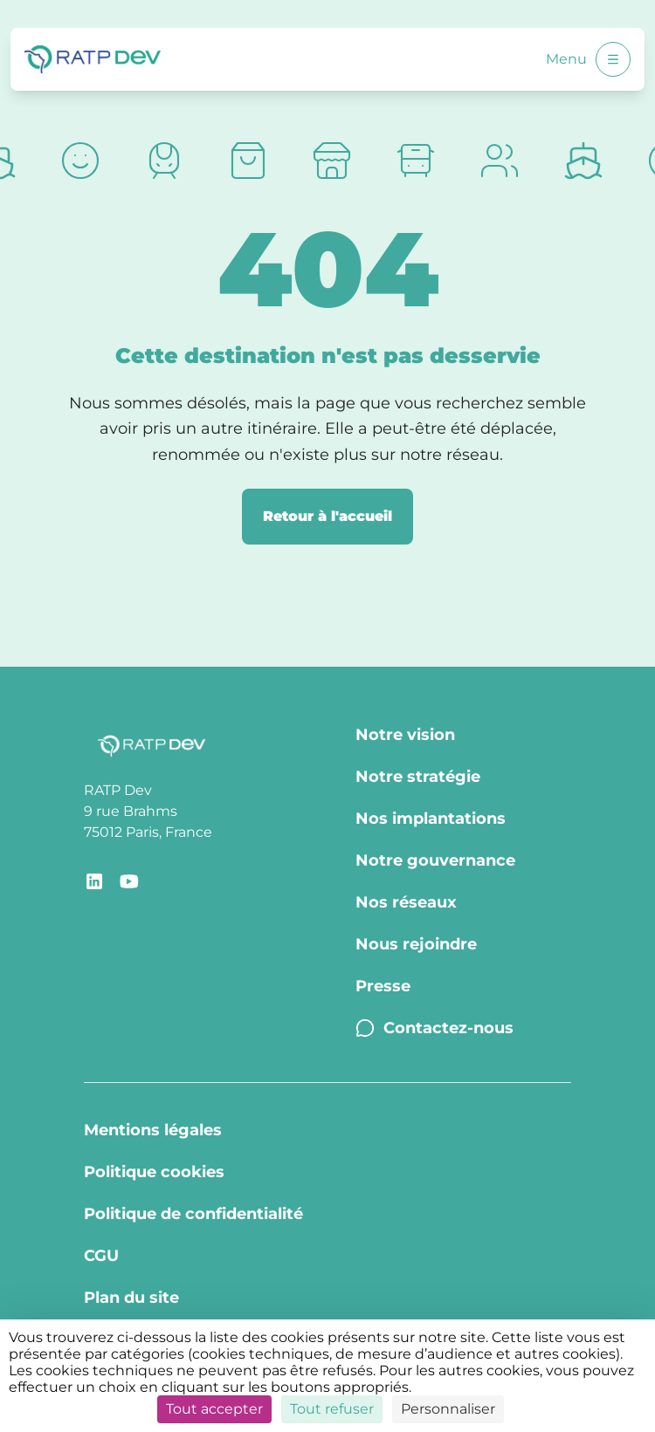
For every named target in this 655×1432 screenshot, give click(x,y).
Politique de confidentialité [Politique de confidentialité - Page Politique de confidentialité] (193, 1213)
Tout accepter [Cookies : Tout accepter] (214, 1409)
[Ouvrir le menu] (613, 59)
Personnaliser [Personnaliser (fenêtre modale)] (448, 1409)
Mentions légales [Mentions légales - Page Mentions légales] (153, 1130)
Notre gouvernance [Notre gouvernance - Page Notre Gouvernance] (435, 860)
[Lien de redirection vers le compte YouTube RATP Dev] (129, 881)
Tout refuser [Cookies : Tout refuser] (332, 1409)
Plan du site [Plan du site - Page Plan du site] (131, 1297)
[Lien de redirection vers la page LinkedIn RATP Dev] (94, 881)
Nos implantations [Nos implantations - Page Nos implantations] (430, 818)
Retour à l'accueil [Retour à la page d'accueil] (327, 516)
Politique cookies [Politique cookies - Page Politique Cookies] (154, 1172)
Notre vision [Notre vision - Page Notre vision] (405, 734)
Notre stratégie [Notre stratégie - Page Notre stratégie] (417, 776)
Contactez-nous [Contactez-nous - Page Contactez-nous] (434, 1028)
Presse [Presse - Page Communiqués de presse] (382, 986)
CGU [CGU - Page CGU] (101, 1255)
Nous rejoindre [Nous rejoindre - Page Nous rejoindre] (416, 944)
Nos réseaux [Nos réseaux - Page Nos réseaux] (406, 902)
